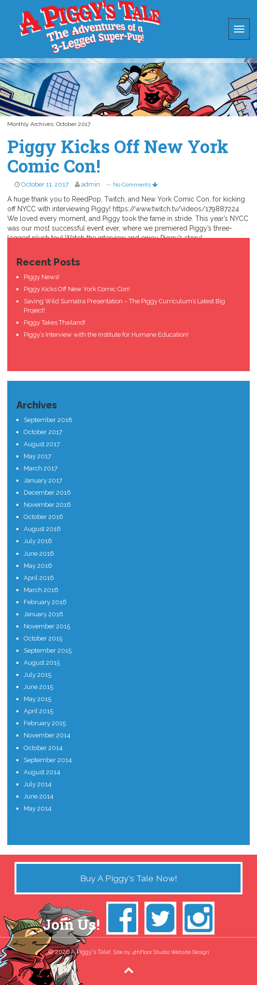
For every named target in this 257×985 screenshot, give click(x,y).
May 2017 (37, 456)
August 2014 (42, 772)
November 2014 (47, 735)
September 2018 (48, 419)
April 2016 (39, 577)
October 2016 (43, 516)
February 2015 (45, 723)
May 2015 (37, 699)
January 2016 (43, 614)
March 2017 (40, 468)
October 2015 (43, 638)
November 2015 (47, 626)
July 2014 (38, 784)
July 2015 (37, 674)
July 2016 (38, 541)
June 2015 (38, 686)
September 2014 (48, 760)
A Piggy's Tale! (90, 26)
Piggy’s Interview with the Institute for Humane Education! (106, 334)
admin (90, 184)
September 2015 (47, 650)
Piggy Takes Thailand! (55, 322)
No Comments (135, 184)
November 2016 (47, 504)
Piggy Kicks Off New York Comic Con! (117, 156)
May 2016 (38, 565)
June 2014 (39, 796)
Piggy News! (41, 277)
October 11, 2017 (45, 184)
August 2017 (42, 444)
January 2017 (43, 480)
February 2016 (45, 602)
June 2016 (39, 553)
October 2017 (43, 432)
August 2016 (42, 528)
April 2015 (38, 711)
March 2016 (41, 590)
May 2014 (38, 808)
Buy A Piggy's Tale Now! (128, 878)
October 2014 (43, 747)
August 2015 (42, 662)
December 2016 (47, 492)
